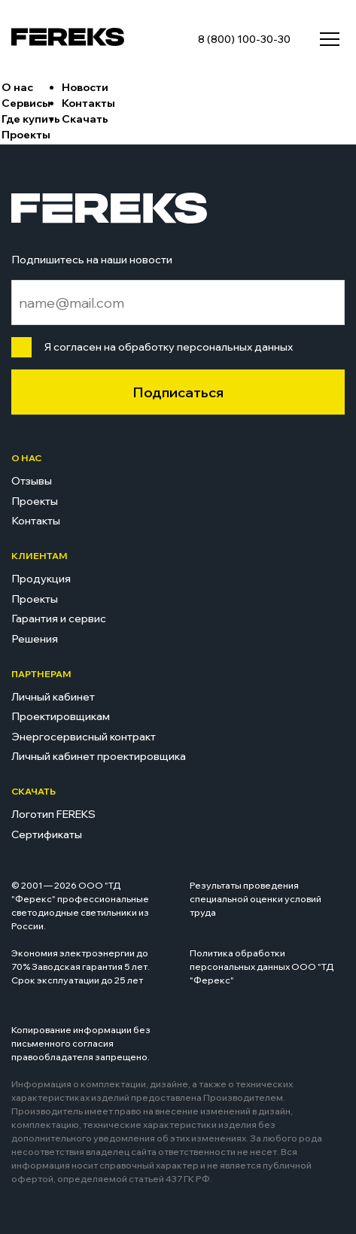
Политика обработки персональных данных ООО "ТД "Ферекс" (262, 966)
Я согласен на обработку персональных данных (165, 347)
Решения (34, 639)
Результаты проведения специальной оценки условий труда (255, 899)
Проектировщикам (60, 716)
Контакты (88, 103)
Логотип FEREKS (53, 814)
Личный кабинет (53, 697)
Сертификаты (46, 834)
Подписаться (178, 392)
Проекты (26, 134)
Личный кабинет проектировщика (98, 756)
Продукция (41, 578)
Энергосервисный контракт (83, 736)
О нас (17, 87)
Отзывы (31, 481)
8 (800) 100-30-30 (244, 39)
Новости (85, 87)
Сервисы (26, 103)
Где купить (31, 119)
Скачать (85, 119)
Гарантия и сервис (58, 618)
